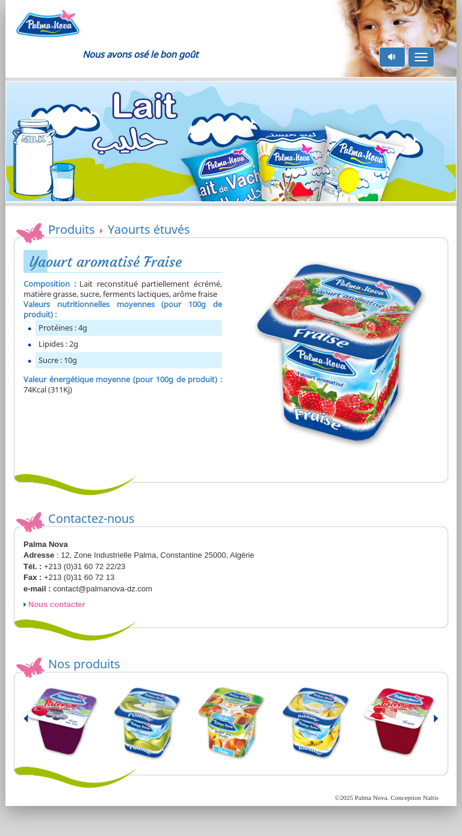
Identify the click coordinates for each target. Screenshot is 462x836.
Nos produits (84, 664)
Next (429, 723)
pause (392, 56)
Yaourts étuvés (145, 229)
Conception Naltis (414, 797)
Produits (71, 229)
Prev (33, 723)
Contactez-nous (91, 518)
